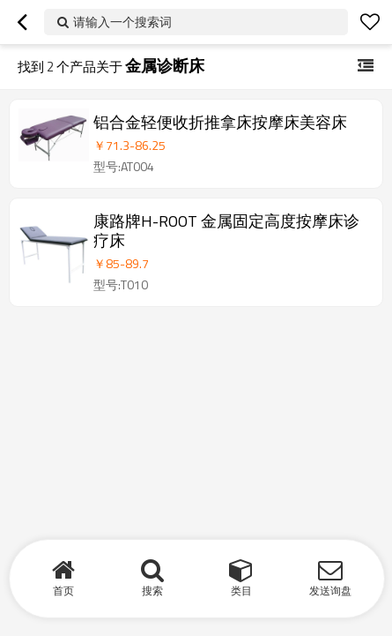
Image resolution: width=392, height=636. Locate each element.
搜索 (152, 590)
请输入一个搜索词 (122, 21)
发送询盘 (330, 590)
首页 (63, 590)
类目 (241, 590)
